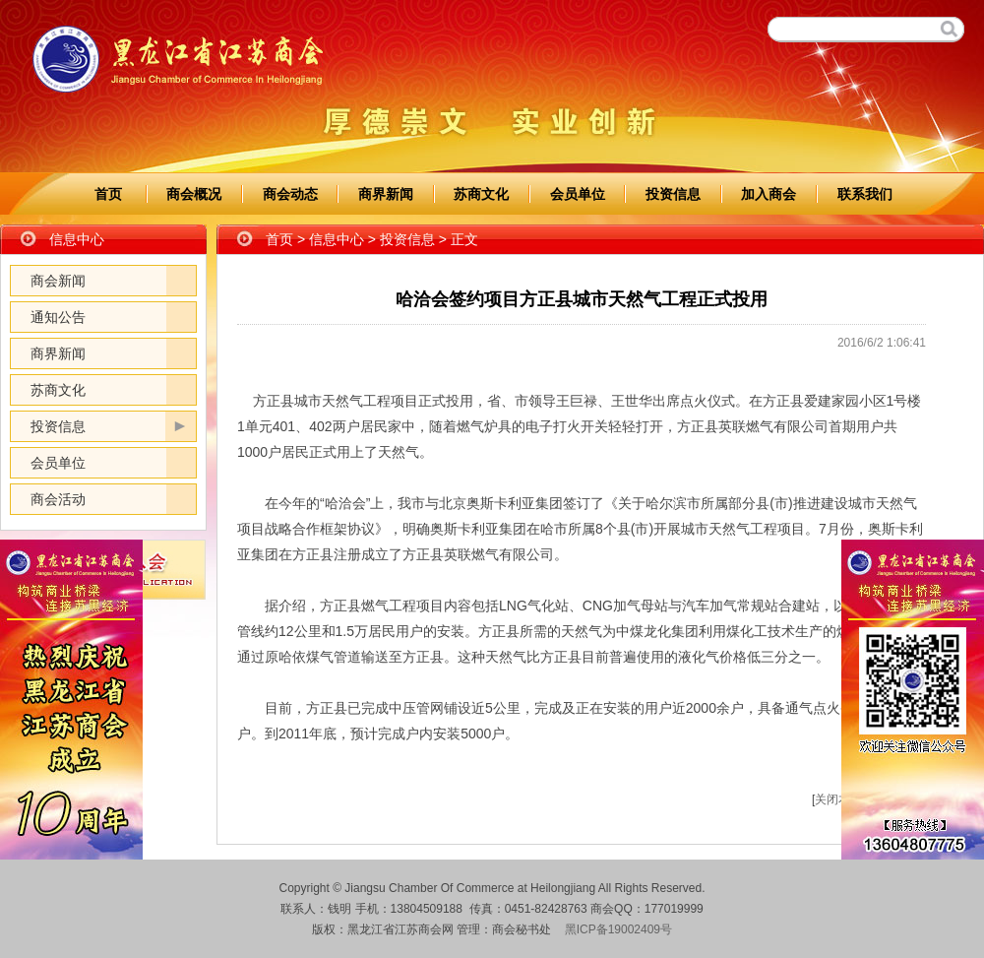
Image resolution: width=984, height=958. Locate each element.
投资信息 (673, 194)
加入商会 (768, 194)
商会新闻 (58, 280)
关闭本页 (838, 799)
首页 (108, 194)
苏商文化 (481, 194)
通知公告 (58, 317)
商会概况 (193, 194)
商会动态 (290, 194)
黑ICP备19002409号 (618, 929)
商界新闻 (385, 194)
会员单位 (577, 194)
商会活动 (58, 499)
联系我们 (864, 194)
